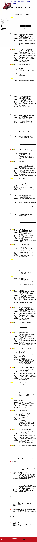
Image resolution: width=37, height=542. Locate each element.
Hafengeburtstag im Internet (24, 153)
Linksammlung (4, 24)
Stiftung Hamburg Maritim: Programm (26, 127)
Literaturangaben (4, 25)
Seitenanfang (13, 461)
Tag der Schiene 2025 (23, 327)
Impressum (3, 28)
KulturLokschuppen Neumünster (25, 25)
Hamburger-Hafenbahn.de (15, 539)
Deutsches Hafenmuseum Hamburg (25, 72)
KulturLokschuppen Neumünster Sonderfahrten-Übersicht (25, 28)
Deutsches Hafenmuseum (24, 239)
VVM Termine (22, 89)
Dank (2, 29)
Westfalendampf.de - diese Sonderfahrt (26, 189)
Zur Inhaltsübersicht (5, 31)
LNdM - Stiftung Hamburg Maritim (25, 128)
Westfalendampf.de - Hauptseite (25, 188)
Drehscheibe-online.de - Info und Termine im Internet (27, 511)
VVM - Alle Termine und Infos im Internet (25, 504)
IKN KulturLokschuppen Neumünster (26, 284)
